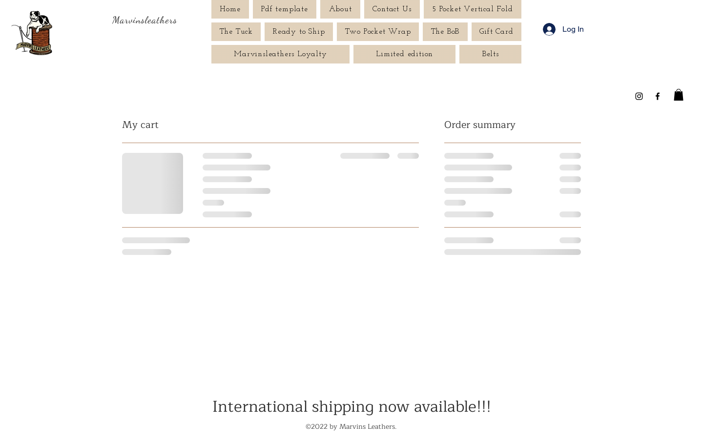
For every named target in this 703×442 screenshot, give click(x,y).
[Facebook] (657, 96)
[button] (678, 95)
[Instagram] (639, 96)
